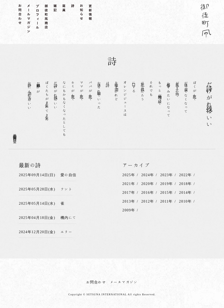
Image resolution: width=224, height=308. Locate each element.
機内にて (69, 217)
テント (66, 189)
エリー (66, 232)
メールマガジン (124, 282)
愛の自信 (69, 175)
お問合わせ (96, 282)
